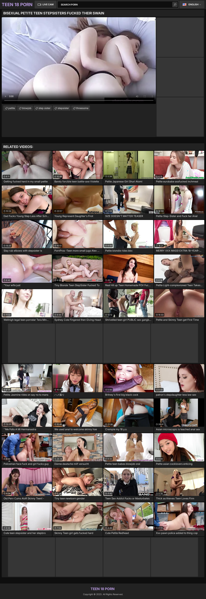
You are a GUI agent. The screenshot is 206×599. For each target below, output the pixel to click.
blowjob (26, 108)
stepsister (63, 108)
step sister (44, 108)
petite (11, 108)
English (193, 4)
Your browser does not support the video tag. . (79, 60)
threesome (82, 108)
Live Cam (48, 4)
